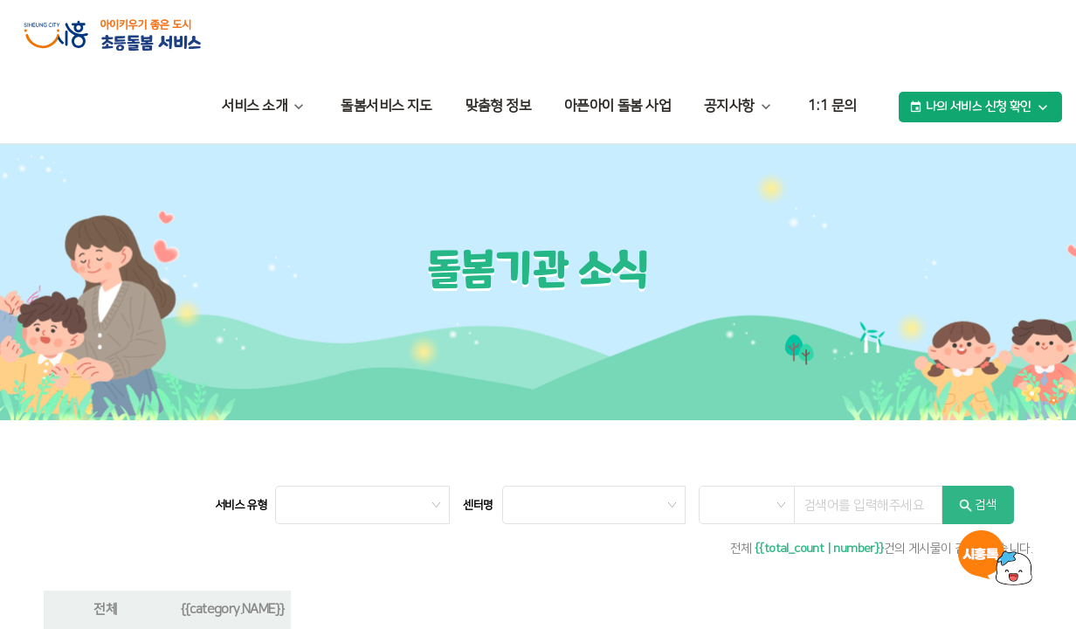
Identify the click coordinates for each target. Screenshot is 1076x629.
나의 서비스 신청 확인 (980, 107)
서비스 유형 (240, 505)
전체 (105, 609)
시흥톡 (995, 557)
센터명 (478, 505)
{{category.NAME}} (233, 609)
